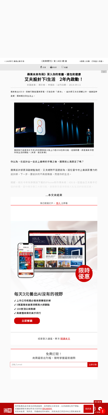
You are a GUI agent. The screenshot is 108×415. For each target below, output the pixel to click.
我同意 (88, 409)
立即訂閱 (93, 364)
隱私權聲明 (47, 409)
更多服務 (97, 402)
